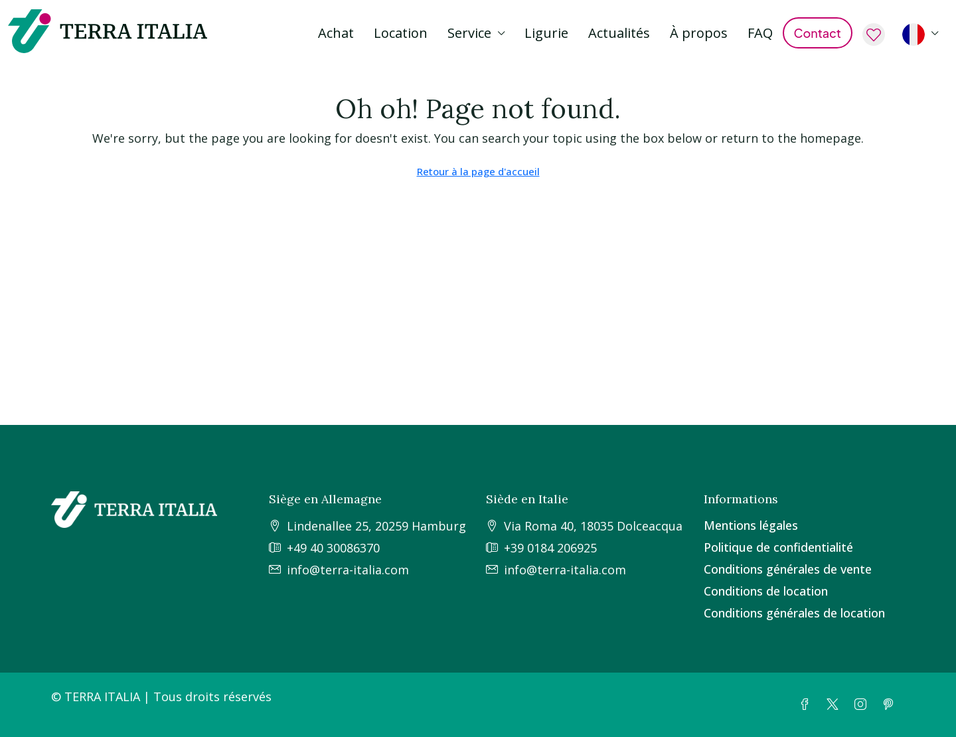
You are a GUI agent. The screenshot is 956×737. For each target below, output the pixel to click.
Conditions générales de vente (788, 569)
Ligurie (546, 33)
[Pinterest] (891, 704)
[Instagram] (863, 704)
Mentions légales (751, 525)
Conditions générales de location (794, 613)
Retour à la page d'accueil (478, 171)
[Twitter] (835, 704)
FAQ (760, 33)
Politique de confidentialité (778, 547)
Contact (817, 33)
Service (469, 33)
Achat (336, 33)
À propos (699, 33)
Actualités (619, 33)
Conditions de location (766, 591)
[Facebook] (807, 704)
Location (401, 33)
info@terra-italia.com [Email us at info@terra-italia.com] (348, 570)
